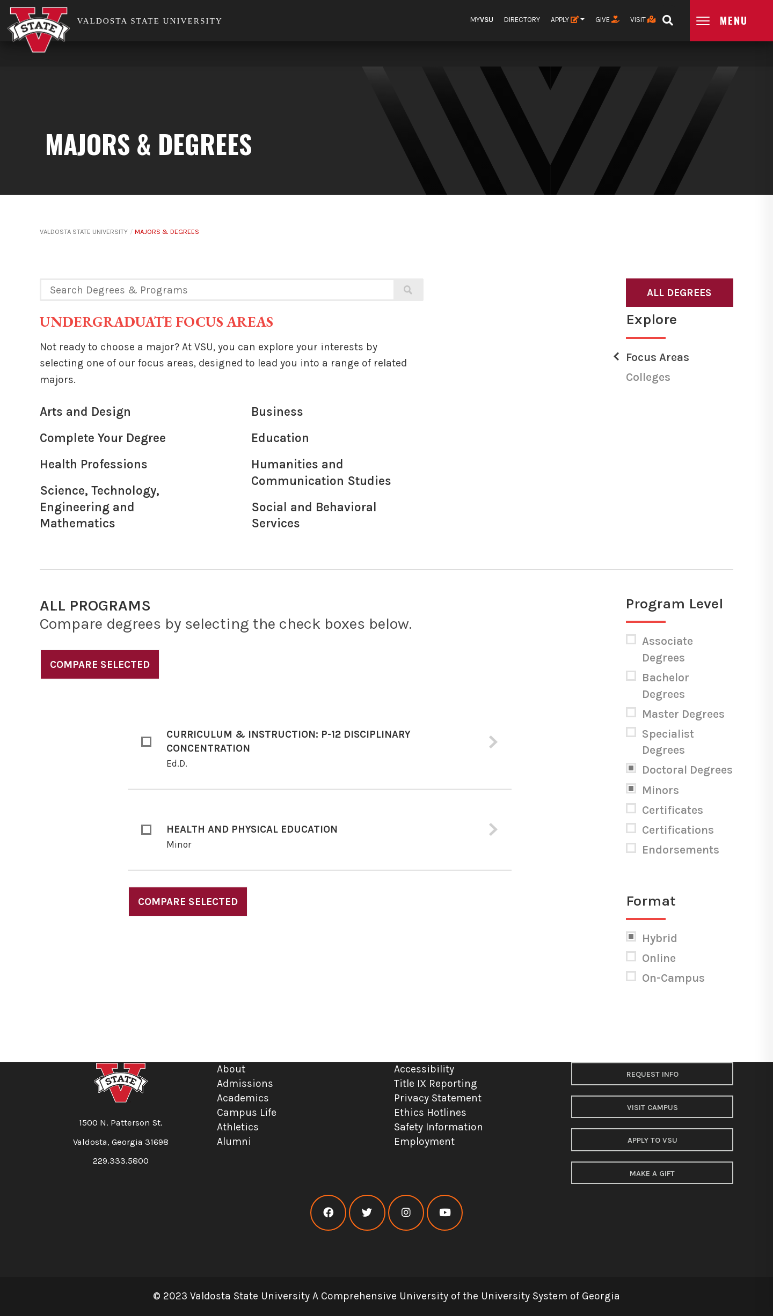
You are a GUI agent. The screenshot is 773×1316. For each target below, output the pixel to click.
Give (607, 20)
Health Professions (94, 464)
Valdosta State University (84, 231)
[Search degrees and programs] (216, 289)
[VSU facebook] (328, 1213)
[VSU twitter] (367, 1213)
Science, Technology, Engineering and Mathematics (99, 507)
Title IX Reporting (435, 1083)
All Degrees (679, 292)
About (231, 1069)
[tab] (320, 742)
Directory (522, 20)
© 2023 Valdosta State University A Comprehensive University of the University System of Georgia (386, 1296)
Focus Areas (657, 357)
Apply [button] (565, 20)
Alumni (234, 1141)
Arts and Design (85, 412)
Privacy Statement (438, 1098)
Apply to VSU (652, 1140)
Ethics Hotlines (430, 1112)
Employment (424, 1141)
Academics (243, 1098)
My (481, 20)
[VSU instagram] (406, 1213)
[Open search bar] (667, 17)
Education (280, 438)
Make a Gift (652, 1173)
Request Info (652, 1074)
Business (277, 412)
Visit (642, 20)
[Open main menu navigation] (731, 20)
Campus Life (246, 1112)
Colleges (648, 377)
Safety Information (438, 1127)
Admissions (245, 1083)
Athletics (238, 1127)
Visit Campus (652, 1107)
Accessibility (424, 1069)
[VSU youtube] (445, 1213)
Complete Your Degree (103, 438)
